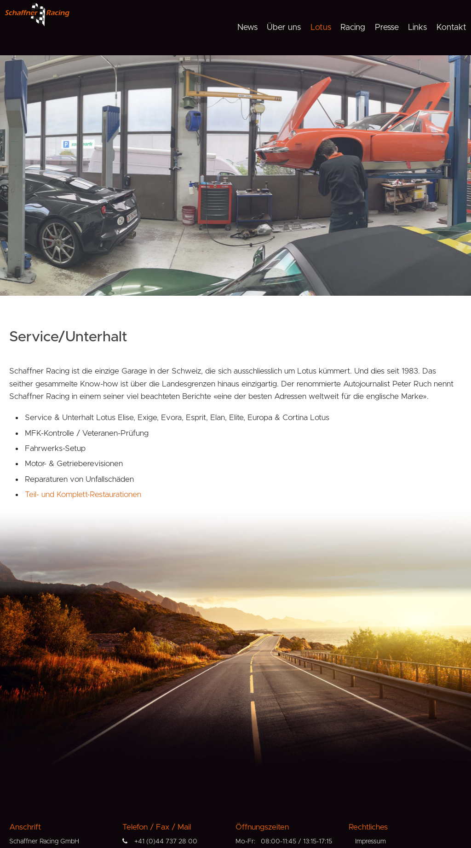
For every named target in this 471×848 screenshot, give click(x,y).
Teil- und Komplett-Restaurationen (83, 494)
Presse (387, 27)
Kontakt (451, 27)
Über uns (284, 27)
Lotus (320, 27)
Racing (352, 27)
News (247, 27)
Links (417, 27)
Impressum (370, 841)
